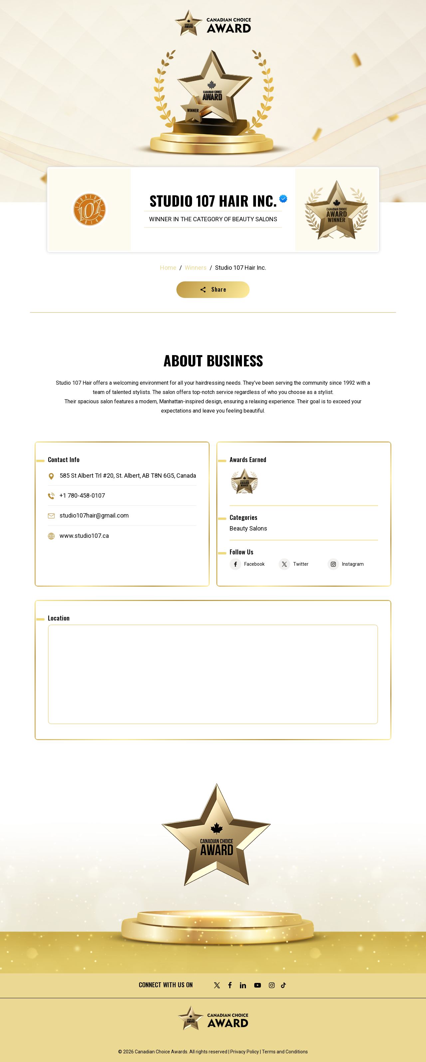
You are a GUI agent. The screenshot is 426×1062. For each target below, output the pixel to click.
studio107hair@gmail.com (94, 515)
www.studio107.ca (84, 535)
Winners (196, 267)
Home (168, 267)
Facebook (254, 564)
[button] (213, 289)
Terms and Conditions (285, 1051)
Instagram (353, 564)
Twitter (301, 564)
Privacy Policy (244, 1051)
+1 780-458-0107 (82, 495)
